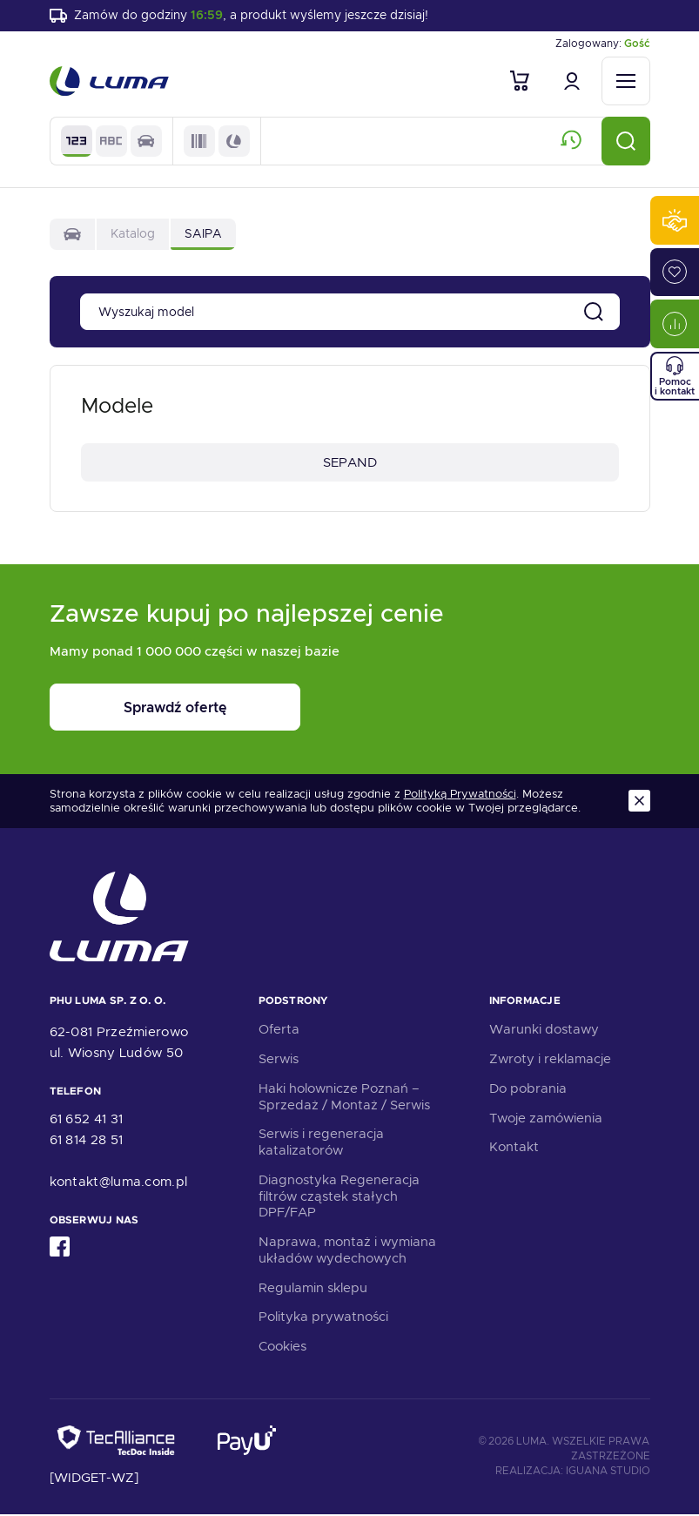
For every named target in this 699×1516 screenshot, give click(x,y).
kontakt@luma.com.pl (119, 1183)
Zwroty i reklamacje (550, 1060)
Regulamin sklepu (313, 1289)
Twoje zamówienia (545, 1120)
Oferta (279, 1032)
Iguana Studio (608, 1473)
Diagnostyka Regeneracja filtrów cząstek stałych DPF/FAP (339, 1198)
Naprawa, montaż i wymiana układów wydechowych (347, 1252)
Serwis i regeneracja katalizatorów (321, 1145)
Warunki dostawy (544, 1032)
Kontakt (514, 1149)
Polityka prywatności (323, 1319)
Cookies (282, 1348)
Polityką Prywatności (460, 796)
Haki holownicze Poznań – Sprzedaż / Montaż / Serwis (344, 1098)
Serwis (279, 1060)
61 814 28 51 (87, 1141)
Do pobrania (528, 1090)
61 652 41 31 (87, 1121)
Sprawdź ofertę (157, 709)
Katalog (133, 235)
